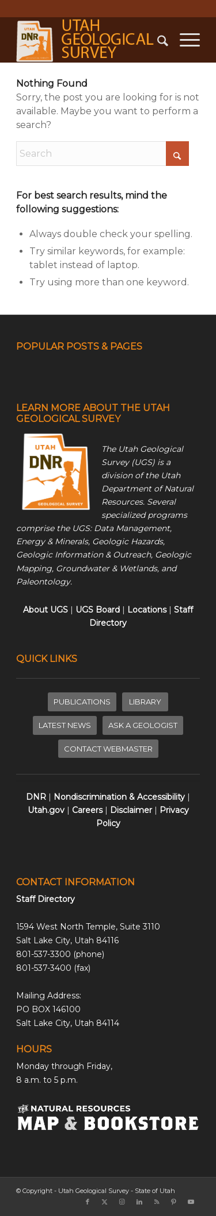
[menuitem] (157, 40)
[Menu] (184, 40)
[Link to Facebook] (87, 1201)
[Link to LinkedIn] (139, 1201)
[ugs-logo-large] (89, 40)
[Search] (157, 40)
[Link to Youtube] (191, 1201)
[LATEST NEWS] (65, 725)
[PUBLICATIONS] (82, 701)
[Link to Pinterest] (174, 1201)
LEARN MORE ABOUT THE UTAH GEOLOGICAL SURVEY (93, 413)
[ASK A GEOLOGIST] (143, 725)
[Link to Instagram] (122, 1201)
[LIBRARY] (145, 701)
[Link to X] (104, 1201)
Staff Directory (45, 899)
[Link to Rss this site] (156, 1201)
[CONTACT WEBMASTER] (108, 748)
